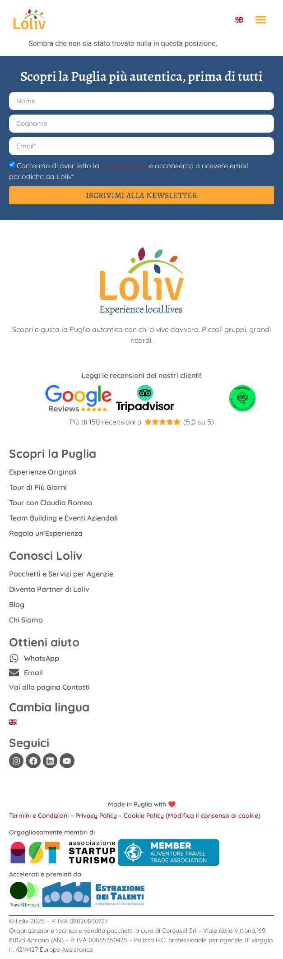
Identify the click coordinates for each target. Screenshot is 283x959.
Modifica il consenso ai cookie (213, 815)
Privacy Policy (124, 165)
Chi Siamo (26, 619)
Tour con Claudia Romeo (51, 502)
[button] (260, 19)
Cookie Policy (144, 815)
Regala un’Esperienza (46, 533)
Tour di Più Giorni (38, 487)
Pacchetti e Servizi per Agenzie (61, 573)
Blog (16, 604)
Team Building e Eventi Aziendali (63, 517)
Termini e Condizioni (39, 815)
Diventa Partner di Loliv (49, 589)
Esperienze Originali (43, 471)
